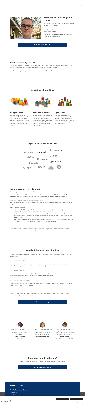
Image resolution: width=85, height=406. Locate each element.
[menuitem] (80, 5)
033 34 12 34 (18, 388)
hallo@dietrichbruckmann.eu (21, 390)
